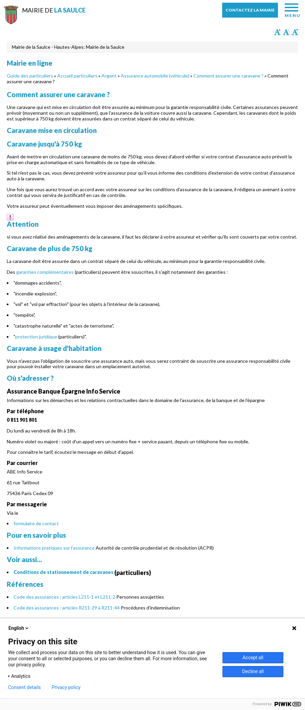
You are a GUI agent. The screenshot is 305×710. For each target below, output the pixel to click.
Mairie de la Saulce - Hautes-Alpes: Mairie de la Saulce (68, 47)
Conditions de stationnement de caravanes (63, 572)
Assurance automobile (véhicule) (155, 76)
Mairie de (54, 10)
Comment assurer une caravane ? (228, 76)
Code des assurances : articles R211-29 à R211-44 (67, 608)
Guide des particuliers (30, 76)
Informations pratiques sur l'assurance (54, 548)
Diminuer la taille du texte (286, 32)
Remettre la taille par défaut (294, 32)
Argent (109, 76)
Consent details (24, 687)
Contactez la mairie (250, 10)
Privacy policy (66, 687)
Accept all (252, 657)
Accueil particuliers (77, 76)
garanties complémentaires (45, 272)
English (18, 628)
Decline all (253, 671)
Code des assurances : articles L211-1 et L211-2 (64, 597)
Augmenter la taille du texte (277, 32)
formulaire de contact (36, 523)
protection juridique (36, 336)
